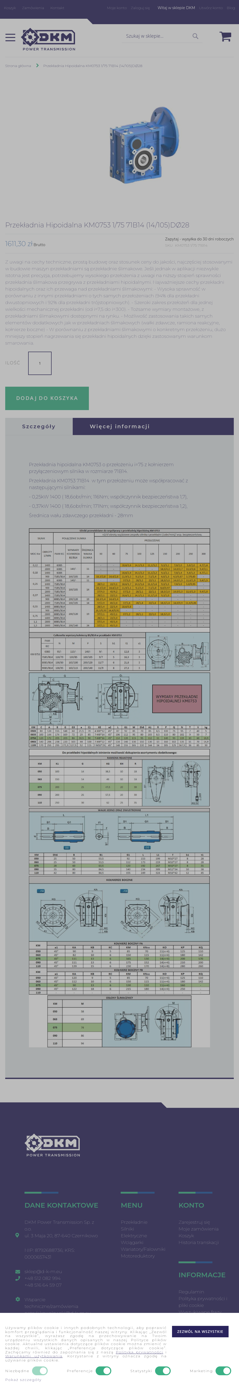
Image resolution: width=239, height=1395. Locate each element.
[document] (119, 1354)
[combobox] (162, 36)
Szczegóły (39, 426)
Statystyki (141, 1371)
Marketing (201, 1371)
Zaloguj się (140, 7)
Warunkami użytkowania (34, 1356)
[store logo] (48, 39)
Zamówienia (33, 7)
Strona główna (18, 65)
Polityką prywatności (139, 1352)
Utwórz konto (211, 7)
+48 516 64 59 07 (43, 1285)
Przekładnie (134, 1222)
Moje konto (117, 7)
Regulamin (191, 1292)
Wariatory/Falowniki (143, 1249)
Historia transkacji (199, 1242)
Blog (231, 7)
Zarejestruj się (194, 1222)
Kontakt (57, 7)
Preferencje (80, 1371)
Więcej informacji (120, 426)
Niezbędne (17, 1371)
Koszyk (10, 7)
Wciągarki (132, 1242)
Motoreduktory (138, 1256)
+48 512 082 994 (42, 1278)
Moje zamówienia (199, 1229)
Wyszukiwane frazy (200, 1312)
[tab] (39, 426)
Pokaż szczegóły (23, 1379)
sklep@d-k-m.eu (43, 1271)
